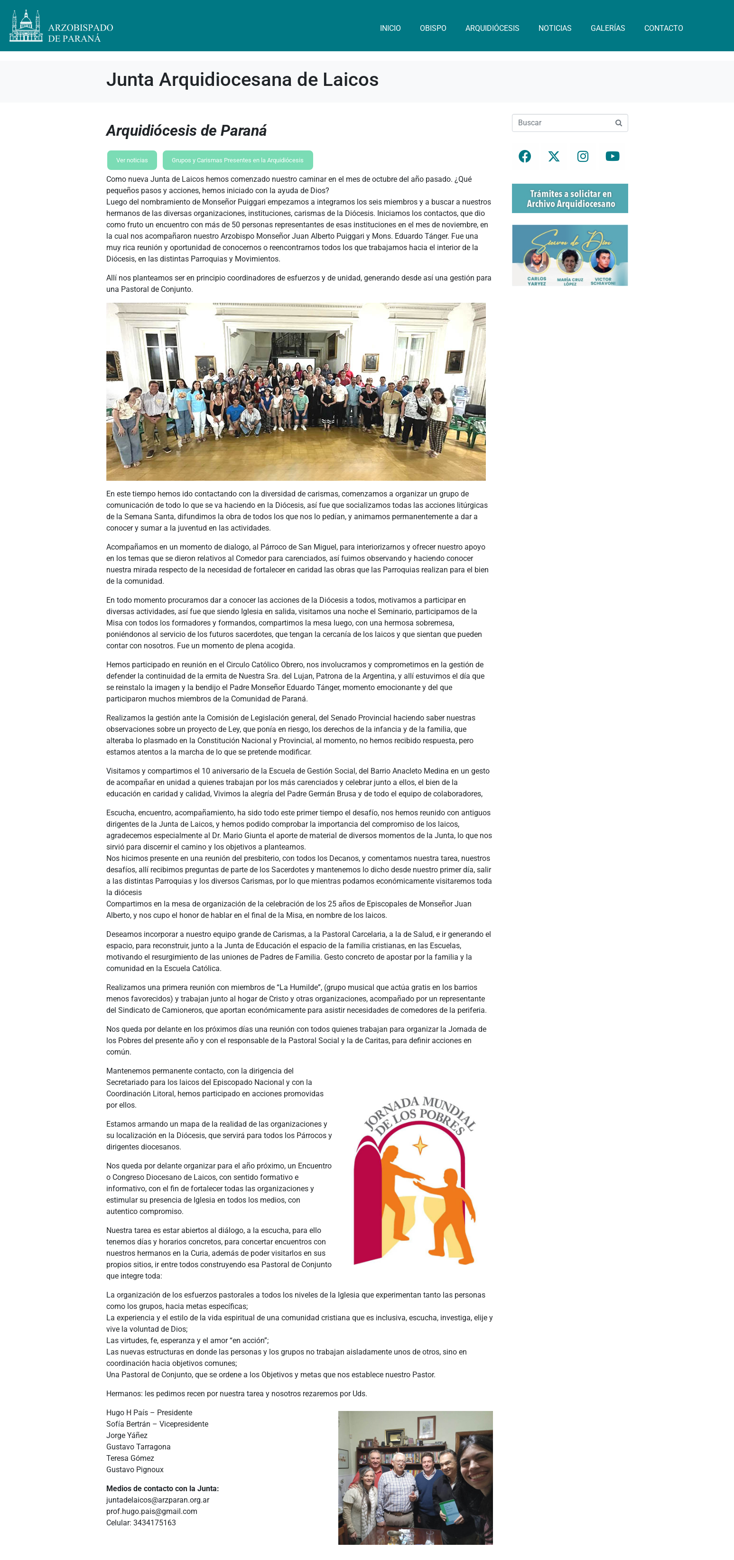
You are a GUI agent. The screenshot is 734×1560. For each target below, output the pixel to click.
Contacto (663, 28)
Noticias (555, 28)
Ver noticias (132, 160)
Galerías (608, 28)
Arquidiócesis (492, 28)
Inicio (390, 28)
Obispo (433, 28)
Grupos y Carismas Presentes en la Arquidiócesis (238, 160)
